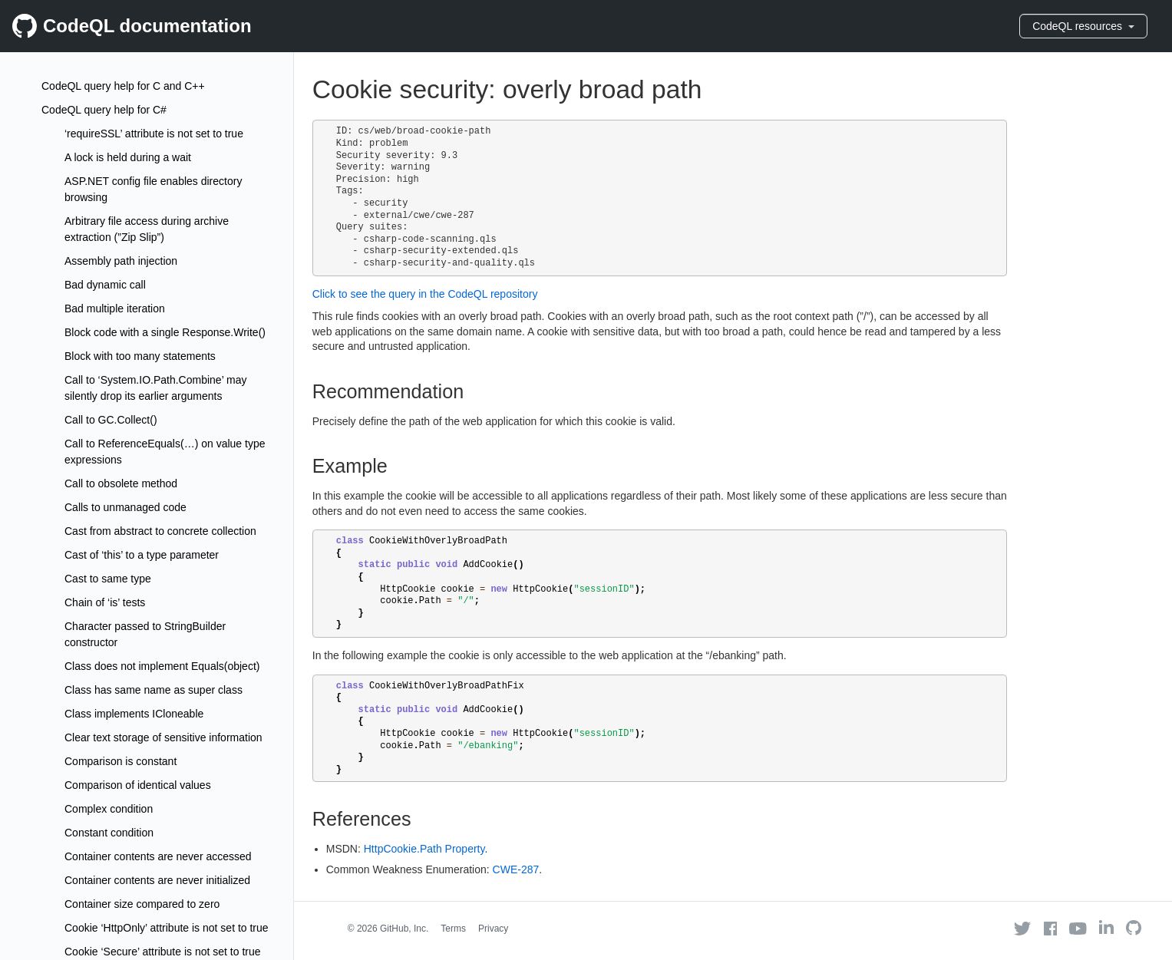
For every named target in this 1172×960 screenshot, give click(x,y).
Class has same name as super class (153, 690)
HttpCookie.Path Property (424, 849)
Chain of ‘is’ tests (104, 602)
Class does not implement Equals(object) (161, 666)
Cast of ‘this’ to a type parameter (141, 555)
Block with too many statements (140, 356)
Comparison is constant (120, 761)
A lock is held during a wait (127, 157)
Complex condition (108, 809)
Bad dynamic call (105, 285)
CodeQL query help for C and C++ (123, 86)
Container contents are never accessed (158, 856)
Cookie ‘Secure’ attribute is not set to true (162, 951)
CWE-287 (516, 869)
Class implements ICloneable (133, 714)
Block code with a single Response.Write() (165, 332)
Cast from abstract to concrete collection (160, 531)
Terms (453, 928)
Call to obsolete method (120, 483)
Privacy (493, 928)
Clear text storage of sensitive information (163, 737)
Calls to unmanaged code (125, 507)
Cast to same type (107, 578)
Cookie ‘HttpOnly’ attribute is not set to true (166, 928)
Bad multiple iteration (114, 308)
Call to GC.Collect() (110, 420)
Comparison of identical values (137, 785)
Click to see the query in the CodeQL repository (425, 294)
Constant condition (109, 832)
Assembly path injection (120, 261)
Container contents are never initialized (157, 880)
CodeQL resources (1083, 26)
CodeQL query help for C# (104, 110)
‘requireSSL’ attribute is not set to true (153, 133)
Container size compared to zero (142, 904)
